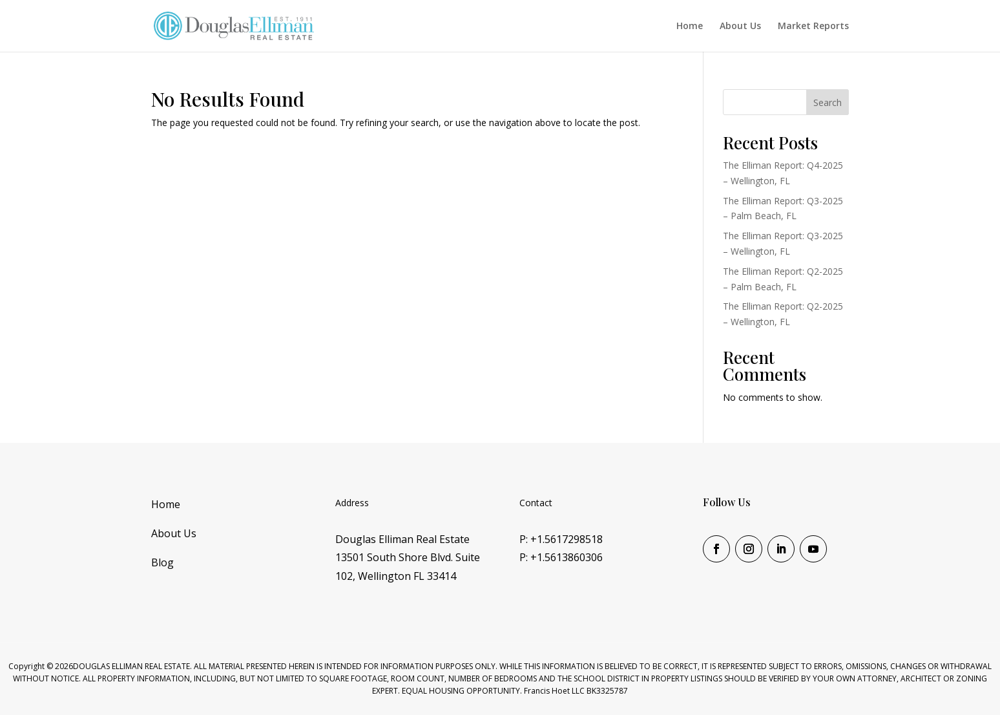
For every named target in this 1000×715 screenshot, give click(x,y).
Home (689, 26)
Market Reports (813, 26)
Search (827, 102)
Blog (162, 562)
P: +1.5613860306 (561, 557)
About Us (740, 26)
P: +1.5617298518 (561, 539)
